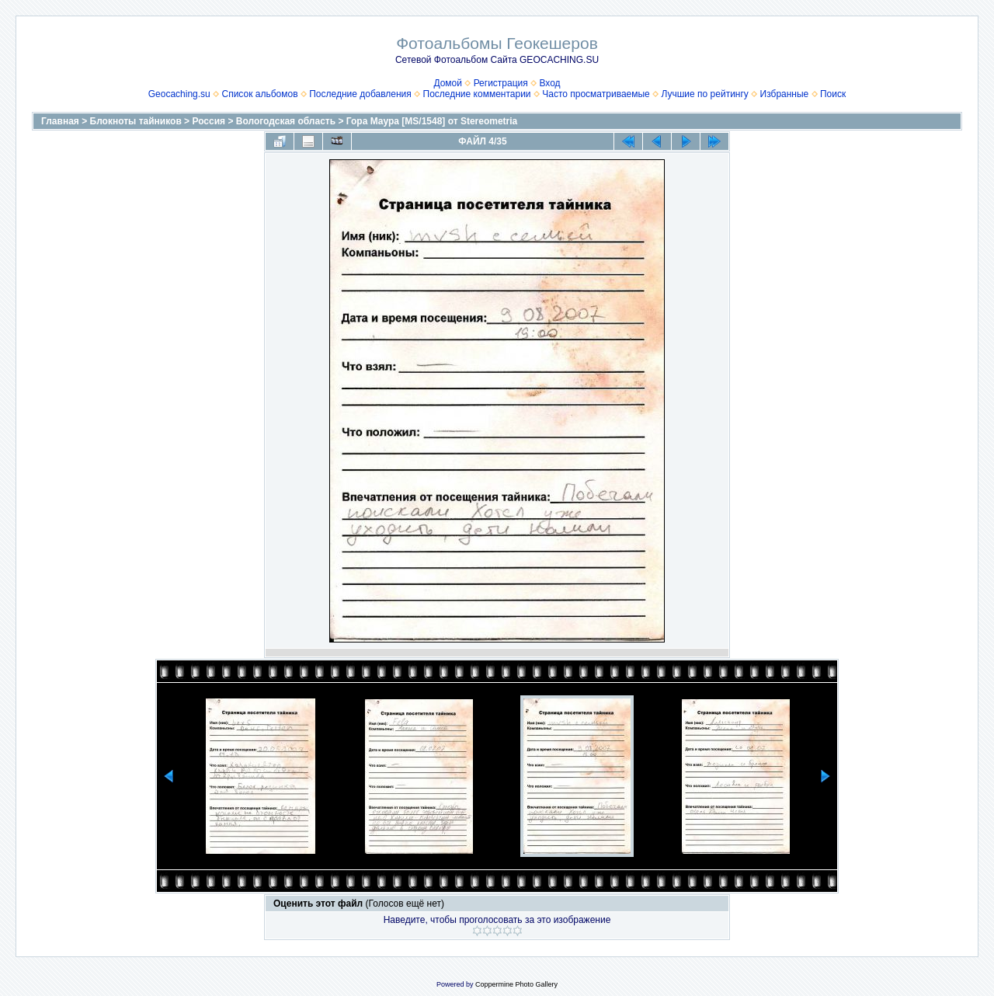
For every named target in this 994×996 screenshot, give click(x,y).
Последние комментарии (477, 94)
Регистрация (501, 83)
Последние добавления (360, 94)
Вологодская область (285, 121)
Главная (60, 121)
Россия (208, 121)
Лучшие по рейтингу (704, 94)
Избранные (784, 94)
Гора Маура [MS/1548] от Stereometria (432, 121)
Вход (549, 83)
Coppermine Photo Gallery (516, 984)
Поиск (833, 94)
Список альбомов (259, 94)
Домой (447, 83)
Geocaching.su (179, 94)
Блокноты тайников (136, 121)
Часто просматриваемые (596, 94)
